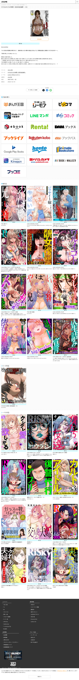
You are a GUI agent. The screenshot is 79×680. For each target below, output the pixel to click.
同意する (39, 676)
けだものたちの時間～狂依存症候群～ (17, 72)
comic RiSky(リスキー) (14, 74)
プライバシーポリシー (62, 670)
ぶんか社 (10, 77)
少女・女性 (10, 70)
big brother (4, 47)
